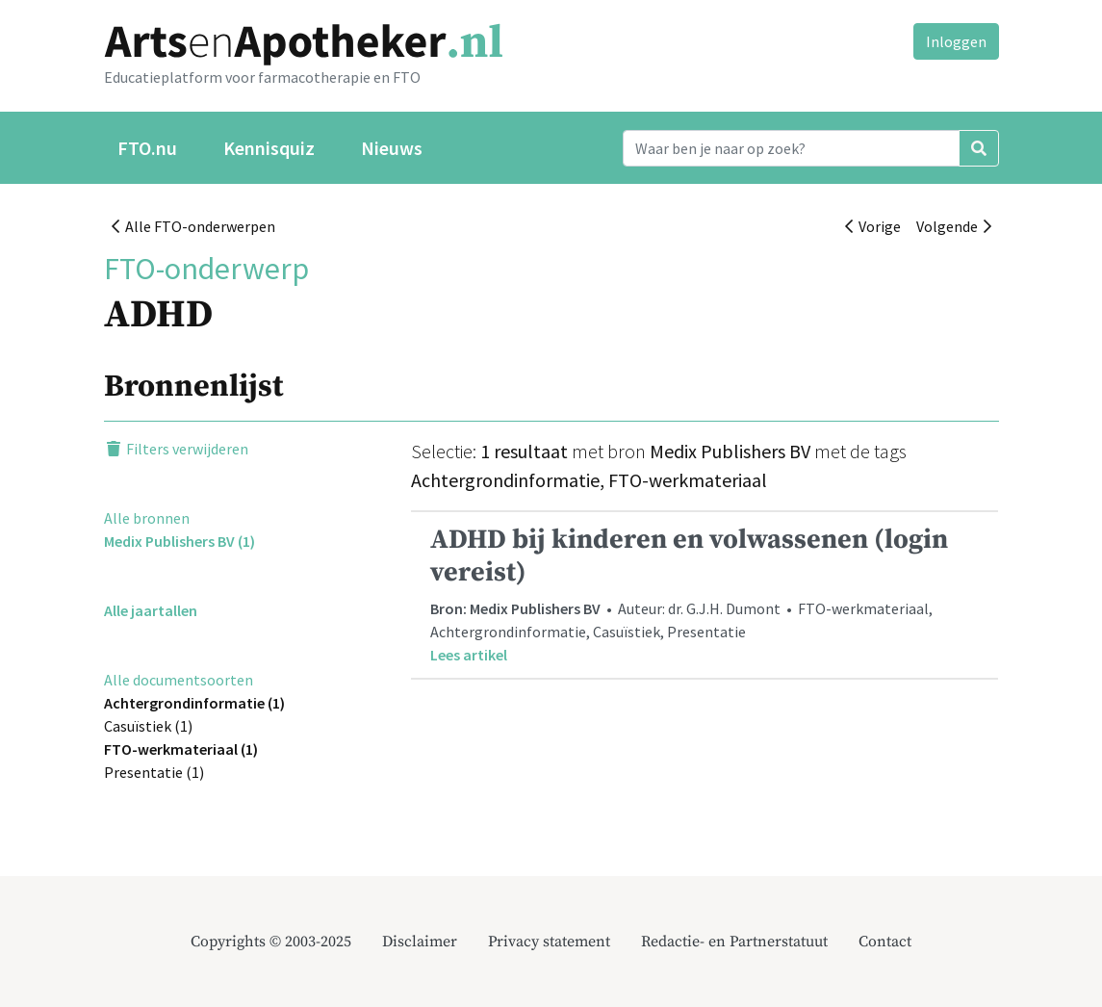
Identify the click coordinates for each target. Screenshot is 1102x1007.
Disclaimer (419, 941)
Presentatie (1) (154, 772)
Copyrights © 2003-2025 (271, 941)
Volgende (953, 226)
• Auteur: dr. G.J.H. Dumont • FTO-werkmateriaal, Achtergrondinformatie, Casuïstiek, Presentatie (704, 594)
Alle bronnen (147, 518)
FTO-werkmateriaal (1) (181, 749)
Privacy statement (549, 941)
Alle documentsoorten (178, 679)
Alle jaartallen (150, 610)
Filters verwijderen (176, 448)
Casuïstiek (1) (148, 726)
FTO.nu (147, 148)
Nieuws (392, 148)
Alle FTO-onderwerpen (193, 226)
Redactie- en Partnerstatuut (734, 941)
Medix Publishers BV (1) (179, 541)
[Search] (791, 148)
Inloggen (956, 41)
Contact (885, 941)
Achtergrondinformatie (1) (194, 702)
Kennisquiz (269, 148)
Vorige (873, 226)
